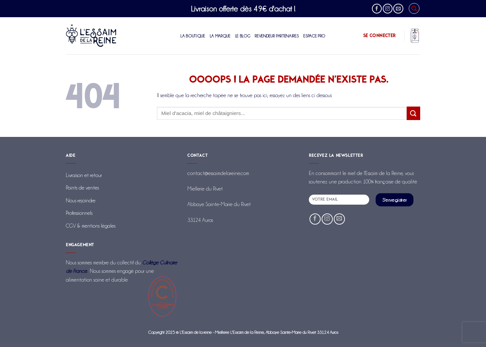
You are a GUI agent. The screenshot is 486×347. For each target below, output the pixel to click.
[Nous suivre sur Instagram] (388, 8)
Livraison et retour (84, 175)
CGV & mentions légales (90, 226)
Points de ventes (82, 188)
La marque (220, 35)
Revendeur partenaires (277, 35)
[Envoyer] (413, 113)
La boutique (193, 35)
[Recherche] (414, 8)
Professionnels (79, 213)
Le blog (242, 35)
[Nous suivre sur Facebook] (377, 8)
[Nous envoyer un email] (398, 8)
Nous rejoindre (81, 200)
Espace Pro (314, 35)
